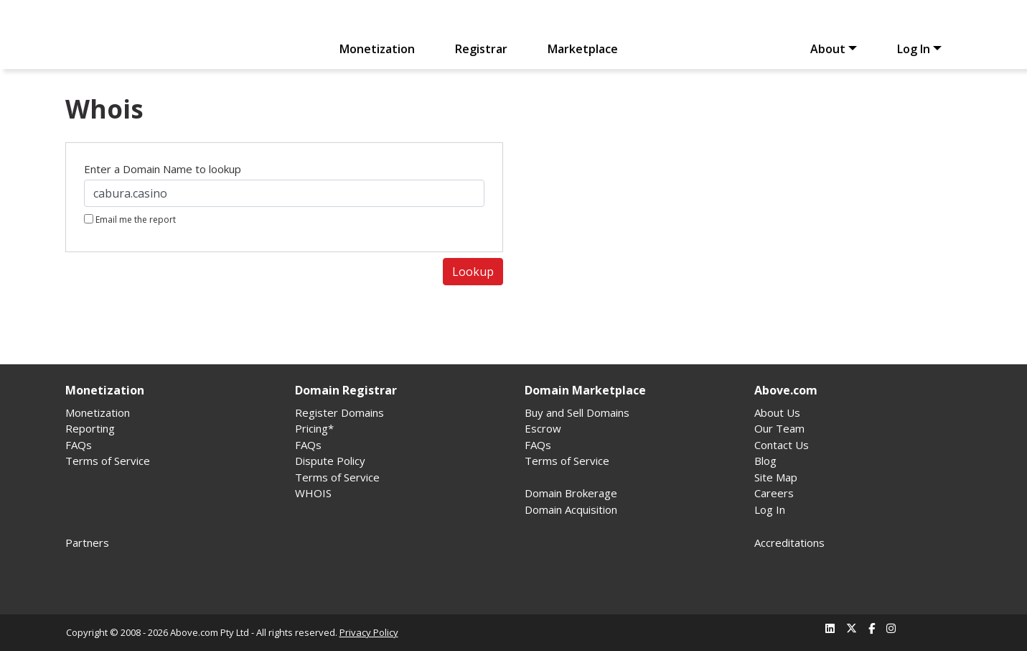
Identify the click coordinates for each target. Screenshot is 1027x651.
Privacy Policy (368, 632)
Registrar (481, 49)
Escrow (543, 428)
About (827, 49)
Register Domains (339, 412)
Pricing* (314, 428)
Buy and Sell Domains (577, 412)
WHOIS (313, 493)
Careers (774, 493)
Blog (765, 460)
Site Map (775, 477)
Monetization (377, 49)
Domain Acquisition (571, 509)
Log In (913, 49)
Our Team (779, 428)
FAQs (78, 445)
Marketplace (583, 49)
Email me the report (130, 219)
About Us (777, 412)
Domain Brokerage (571, 493)
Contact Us (781, 445)
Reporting (90, 428)
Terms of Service (107, 460)
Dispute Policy (330, 460)
